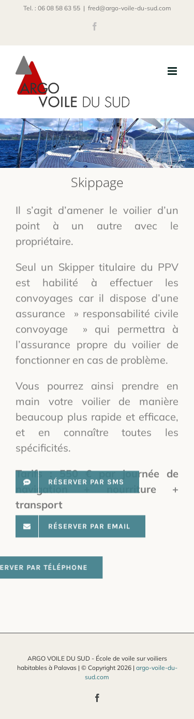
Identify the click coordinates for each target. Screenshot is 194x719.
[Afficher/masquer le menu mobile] (173, 71)
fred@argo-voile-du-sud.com (129, 8)
